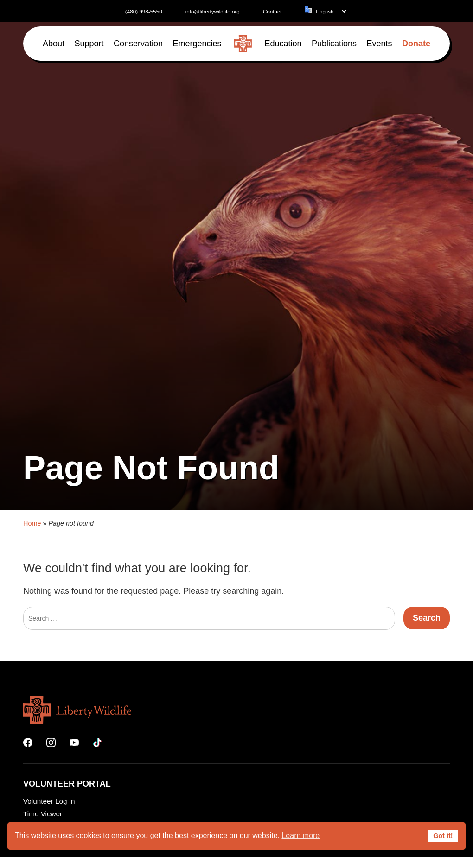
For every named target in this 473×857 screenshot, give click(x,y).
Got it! (443, 835)
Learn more (300, 835)
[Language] (331, 11)
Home (32, 633)
